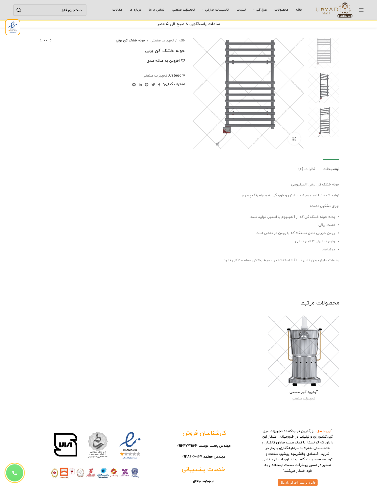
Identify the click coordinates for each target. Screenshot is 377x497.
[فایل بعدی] (40, 40)
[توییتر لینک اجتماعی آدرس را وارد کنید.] (153, 84)
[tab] (331, 166)
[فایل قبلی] (50, 40)
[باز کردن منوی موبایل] (361, 10)
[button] (14, 472)
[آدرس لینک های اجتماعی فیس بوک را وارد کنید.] (159, 84)
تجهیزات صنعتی (161, 40)
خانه (181, 40)
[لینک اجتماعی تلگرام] (134, 84)
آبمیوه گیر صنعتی (304, 392)
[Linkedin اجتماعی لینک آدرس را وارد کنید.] (140, 84)
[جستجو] (49, 10)
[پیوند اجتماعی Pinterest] (146, 84)
